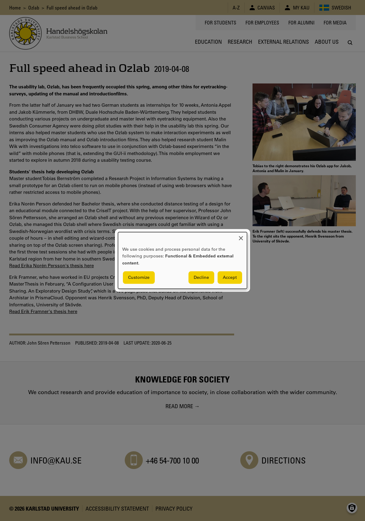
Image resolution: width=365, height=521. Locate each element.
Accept (230, 277)
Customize (139, 277)
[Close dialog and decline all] (241, 236)
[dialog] (182, 260)
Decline (201, 277)
